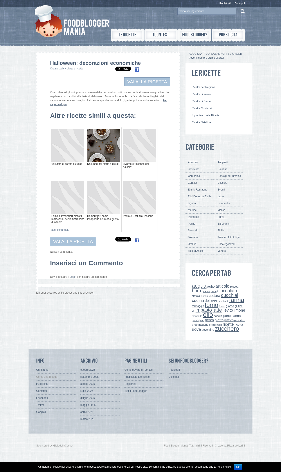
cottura (214, 295)
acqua (199, 286)
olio (208, 314)
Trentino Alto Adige (229, 237)
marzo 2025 (87, 419)
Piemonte (193, 216)
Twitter (40, 405)
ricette (228, 324)
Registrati (225, 3)
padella (218, 316)
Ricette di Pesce (201, 94)
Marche (192, 210)
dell (207, 301)
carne (213, 291)
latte (217, 310)
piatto (218, 320)
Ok (238, 466)
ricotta (238, 324)
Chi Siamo (42, 369)
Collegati (239, 3)
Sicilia (221, 230)
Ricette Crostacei (202, 108)
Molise (221, 210)
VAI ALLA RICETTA (147, 81)
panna (236, 316)
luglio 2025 (86, 390)
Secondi (192, 230)
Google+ (41, 412)
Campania (194, 176)
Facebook (223, 301)
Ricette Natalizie (201, 122)
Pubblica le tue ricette (137, 376)
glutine (238, 306)
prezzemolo (215, 324)
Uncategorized (226, 244)
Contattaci (42, 390)
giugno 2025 (87, 397)
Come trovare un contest (138, 369)
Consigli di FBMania (229, 176)
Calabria (222, 169)
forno (211, 305)
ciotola (196, 296)
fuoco (222, 306)
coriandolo (63, 229)
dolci (214, 301)
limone (239, 310)
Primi (220, 216)
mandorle (197, 316)
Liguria (192, 203)
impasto (204, 309)
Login (73, 276)
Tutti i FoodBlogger (135, 390)
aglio (211, 286)
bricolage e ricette (72, 68)
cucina (198, 300)
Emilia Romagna (197, 189)
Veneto (222, 250)
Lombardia (224, 203)
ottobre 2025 (87, 369)
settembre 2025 (89, 376)
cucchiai (229, 295)
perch (209, 320)
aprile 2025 (86, 412)
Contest (192, 182)
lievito (228, 310)
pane (227, 316)
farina (236, 299)
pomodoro (239, 320)
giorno (230, 306)
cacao (206, 291)
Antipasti (223, 162)
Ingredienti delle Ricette (205, 115)
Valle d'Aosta (195, 250)
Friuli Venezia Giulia (199, 196)
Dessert (222, 182)
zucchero (227, 328)
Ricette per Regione (203, 87)
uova (196, 329)
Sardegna (223, 223)
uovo (205, 329)
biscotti (234, 286)
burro (197, 290)
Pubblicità (42, 383)
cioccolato (227, 290)
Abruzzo (193, 162)
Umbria (192, 244)
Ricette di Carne (201, 101)
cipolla (204, 295)
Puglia (191, 223)
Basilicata (193, 169)
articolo (222, 286)
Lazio (221, 196)
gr (193, 310)
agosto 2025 (87, 383)
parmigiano (198, 320)
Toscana (193, 237)
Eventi (221, 189)
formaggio (198, 306)
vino (211, 329)
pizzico (229, 320)
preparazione (200, 324)
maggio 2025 (87, 405)
